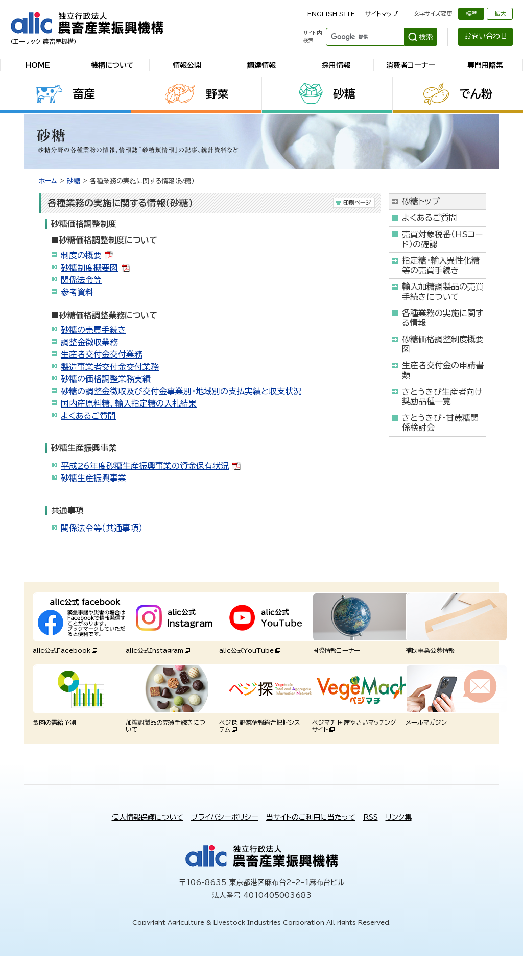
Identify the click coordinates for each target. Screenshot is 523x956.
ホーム (48, 181)
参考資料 (77, 292)
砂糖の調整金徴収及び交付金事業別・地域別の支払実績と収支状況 (181, 391)
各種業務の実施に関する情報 (442, 318)
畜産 (84, 94)
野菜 (217, 94)
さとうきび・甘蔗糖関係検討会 (440, 423)
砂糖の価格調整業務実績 (106, 379)
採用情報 (336, 65)
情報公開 (187, 65)
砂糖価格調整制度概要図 (443, 344)
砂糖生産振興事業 (93, 478)
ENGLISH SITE (331, 14)
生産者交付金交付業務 (101, 354)
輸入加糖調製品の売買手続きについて (443, 291)
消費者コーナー (411, 65)
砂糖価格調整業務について (108, 315)
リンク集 (399, 817)
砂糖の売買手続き (93, 330)
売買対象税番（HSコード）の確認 (442, 239)
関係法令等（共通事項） (101, 528)
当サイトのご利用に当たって (310, 817)
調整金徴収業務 (89, 342)
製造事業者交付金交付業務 (110, 367)
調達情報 (261, 65)
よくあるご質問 (88, 416)
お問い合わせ (485, 36)
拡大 (500, 13)
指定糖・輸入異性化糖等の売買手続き (441, 265)
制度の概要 (81, 255)
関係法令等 (81, 280)
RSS (370, 817)
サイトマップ (381, 14)
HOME (38, 65)
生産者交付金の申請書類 (443, 370)
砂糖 (344, 94)
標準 (471, 13)
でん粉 (475, 94)
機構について (112, 65)
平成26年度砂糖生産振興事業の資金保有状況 (145, 466)
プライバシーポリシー (224, 817)
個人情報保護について (147, 817)
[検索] (364, 37)
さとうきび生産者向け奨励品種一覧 (442, 396)
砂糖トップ (421, 201)
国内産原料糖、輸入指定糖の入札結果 (129, 403)
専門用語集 (485, 65)
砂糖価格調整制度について (108, 240)
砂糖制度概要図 (89, 268)
